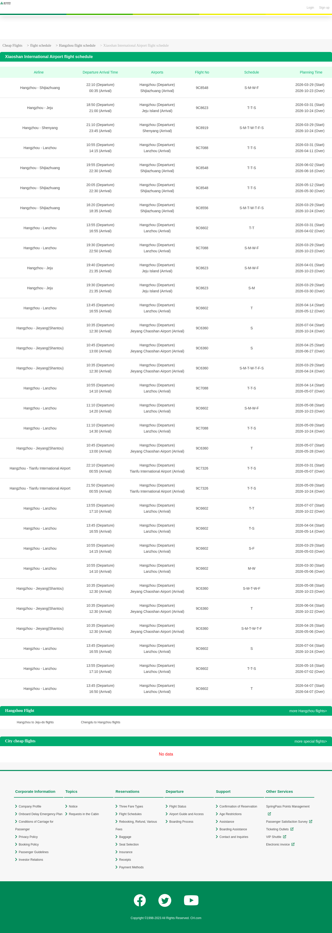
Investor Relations (31, 860)
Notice (73, 806)
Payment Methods (131, 867)
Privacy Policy (28, 837)
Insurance (126, 852)
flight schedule (40, 45)
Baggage (125, 837)
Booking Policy (29, 844)
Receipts (125, 860)
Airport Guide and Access (186, 814)
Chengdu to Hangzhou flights (100, 722)
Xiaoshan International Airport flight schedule (136, 45)
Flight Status (177, 806)
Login (310, 7)
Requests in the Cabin (84, 814)
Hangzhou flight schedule (77, 45)
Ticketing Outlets (277, 829)
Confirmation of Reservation (238, 806)
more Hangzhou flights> (308, 711)
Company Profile (30, 806)
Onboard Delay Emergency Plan (40, 814)
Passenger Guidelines (33, 852)
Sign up (324, 7)
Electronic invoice (278, 844)
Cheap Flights (12, 45)
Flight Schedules (130, 814)
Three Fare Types (131, 806)
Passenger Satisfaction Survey (286, 821)
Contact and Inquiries (233, 837)
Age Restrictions (230, 814)
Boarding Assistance (233, 829)
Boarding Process (181, 821)
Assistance (226, 821)
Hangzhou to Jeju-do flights (35, 722)
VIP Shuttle (273, 837)
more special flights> (310, 741)
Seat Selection (129, 844)
